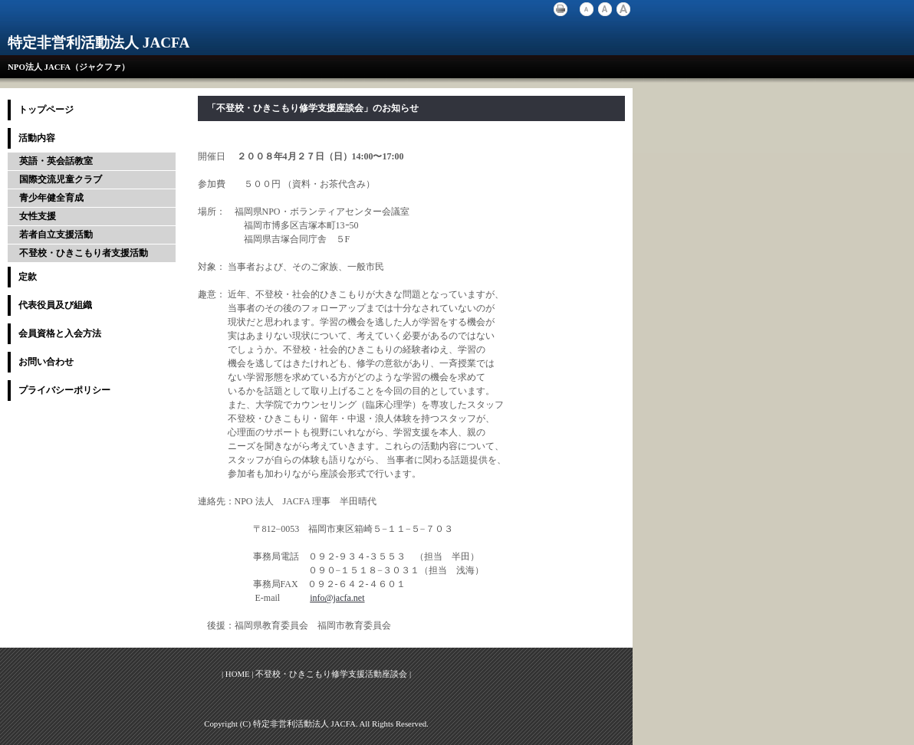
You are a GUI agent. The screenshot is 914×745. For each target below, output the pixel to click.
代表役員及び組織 (55, 305)
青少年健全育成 (51, 197)
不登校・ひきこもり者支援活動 (83, 253)
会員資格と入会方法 (59, 333)
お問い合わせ (46, 361)
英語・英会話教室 (56, 161)
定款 (27, 276)
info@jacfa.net (337, 597)
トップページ (46, 109)
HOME (237, 673)
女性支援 (37, 216)
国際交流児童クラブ (60, 179)
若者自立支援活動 (56, 234)
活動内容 (36, 138)
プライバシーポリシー (64, 390)
